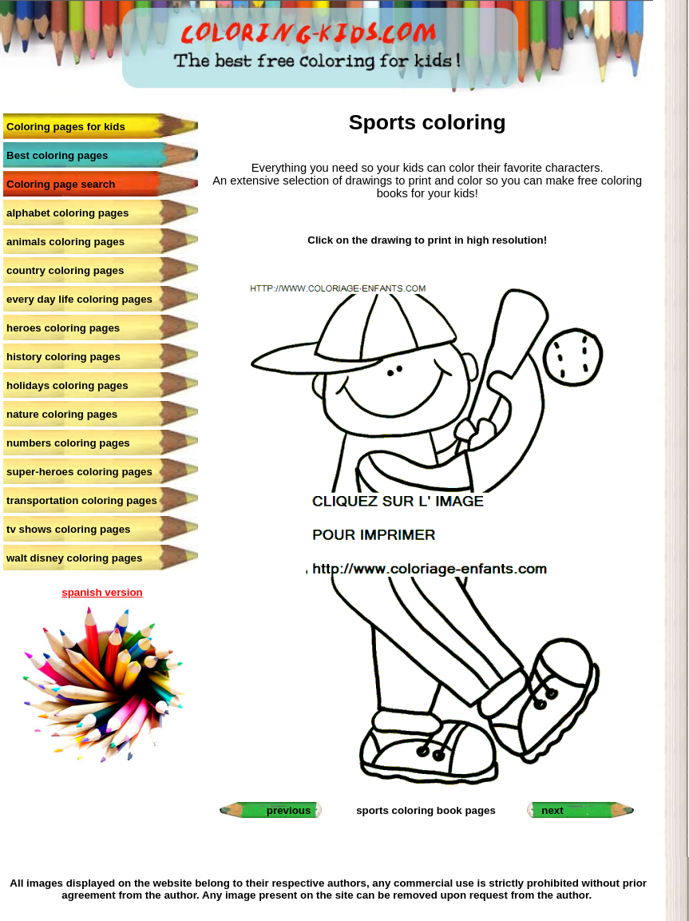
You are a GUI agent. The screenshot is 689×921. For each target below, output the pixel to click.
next (552, 810)
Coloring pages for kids (65, 127)
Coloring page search (60, 184)
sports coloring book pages (426, 810)
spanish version (101, 592)
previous (289, 810)
